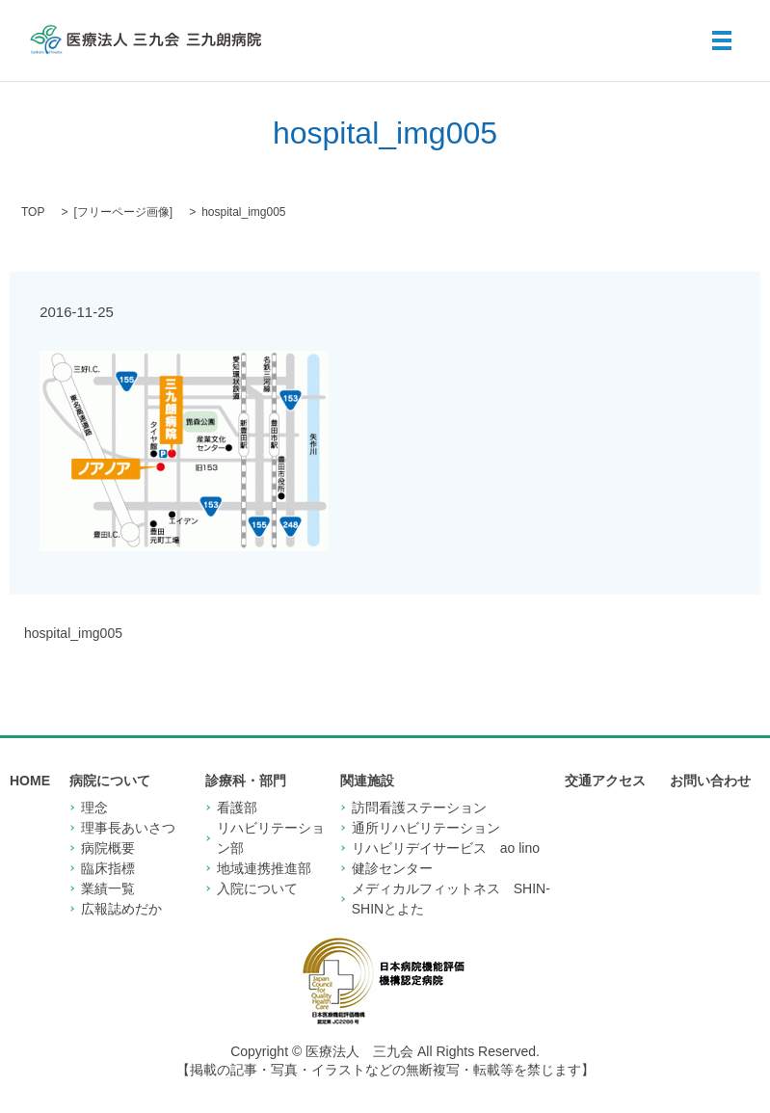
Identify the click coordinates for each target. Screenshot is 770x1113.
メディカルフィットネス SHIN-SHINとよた (451, 898)
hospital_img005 (73, 633)
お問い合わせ (710, 780)
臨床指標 (108, 868)
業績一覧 (108, 888)
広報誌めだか (121, 908)
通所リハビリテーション (426, 827)
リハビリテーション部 (271, 838)
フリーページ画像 (123, 212)
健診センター (392, 868)
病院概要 (108, 848)
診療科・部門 (245, 780)
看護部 (237, 807)
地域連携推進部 (264, 868)
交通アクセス (605, 780)
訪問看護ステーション (419, 807)
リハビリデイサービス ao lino (446, 848)
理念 (94, 807)
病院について (109, 780)
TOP (32, 212)
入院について (257, 888)
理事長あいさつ (128, 827)
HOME (30, 780)
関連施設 (367, 780)
